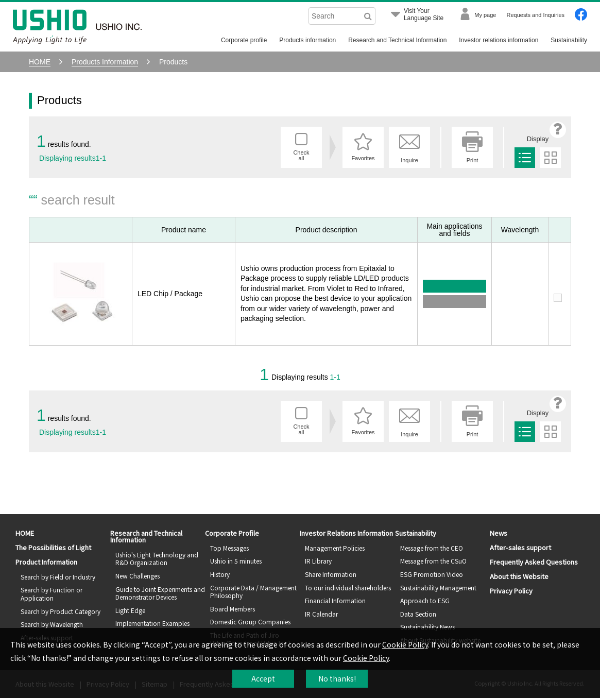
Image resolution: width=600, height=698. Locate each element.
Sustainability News (427, 626)
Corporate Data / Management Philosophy (253, 591)
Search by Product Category (60, 611)
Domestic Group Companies (250, 621)
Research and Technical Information (397, 40)
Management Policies (335, 547)
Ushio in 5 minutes (236, 560)
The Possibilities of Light (53, 547)
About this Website (519, 576)
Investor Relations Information (346, 533)
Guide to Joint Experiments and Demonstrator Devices (160, 593)
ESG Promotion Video (431, 574)
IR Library (318, 560)
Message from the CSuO (433, 560)
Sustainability (569, 40)
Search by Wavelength (52, 624)
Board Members (232, 608)
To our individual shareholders (348, 587)
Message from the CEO (431, 547)
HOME (24, 533)
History (220, 574)
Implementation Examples (152, 623)
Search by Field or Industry (58, 576)
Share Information (330, 574)
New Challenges (137, 575)
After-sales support (520, 547)
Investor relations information (498, 40)
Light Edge (130, 610)
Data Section (418, 613)
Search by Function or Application (51, 593)
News (498, 533)
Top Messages (229, 547)
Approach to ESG (425, 600)
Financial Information (335, 600)
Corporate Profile (232, 533)
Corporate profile (244, 40)
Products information (307, 40)
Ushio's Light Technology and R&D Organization (156, 558)
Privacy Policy (511, 590)
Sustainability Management (438, 587)
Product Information (46, 562)
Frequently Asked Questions (534, 562)
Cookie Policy (405, 644)
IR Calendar (321, 613)
